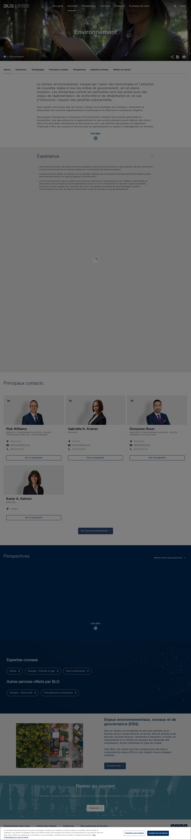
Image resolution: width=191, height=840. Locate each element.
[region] (95, 833)
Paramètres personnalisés (134, 833)
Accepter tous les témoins (158, 833)
